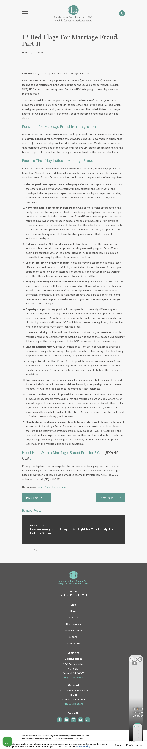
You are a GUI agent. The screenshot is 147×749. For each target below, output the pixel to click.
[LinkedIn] (66, 719)
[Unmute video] (96, 657)
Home (73, 611)
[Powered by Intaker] (122, 743)
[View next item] (44, 550)
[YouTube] (80, 719)
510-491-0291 (73, 595)
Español (73, 636)
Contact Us (73, 643)
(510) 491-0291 (52, 479)
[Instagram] (73, 719)
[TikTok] (87, 719)
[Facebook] (59, 719)
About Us (73, 617)
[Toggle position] (131, 657)
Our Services (73, 624)
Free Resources (73, 630)
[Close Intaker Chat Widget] (137, 657)
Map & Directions (73, 677)
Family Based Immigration (51, 487)
